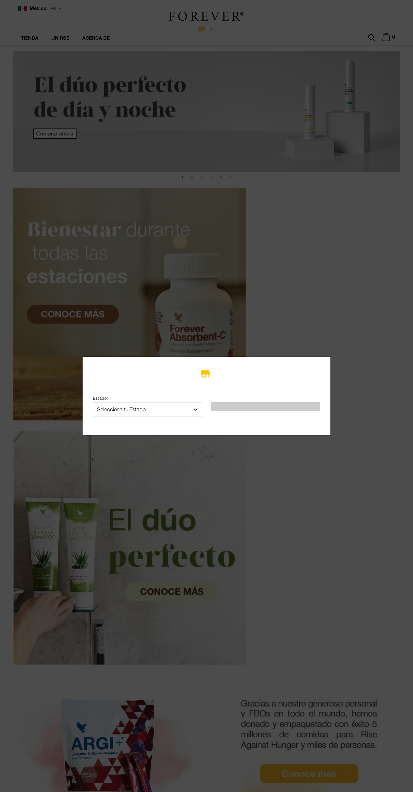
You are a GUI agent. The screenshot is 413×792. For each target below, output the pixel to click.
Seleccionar (265, 420)
